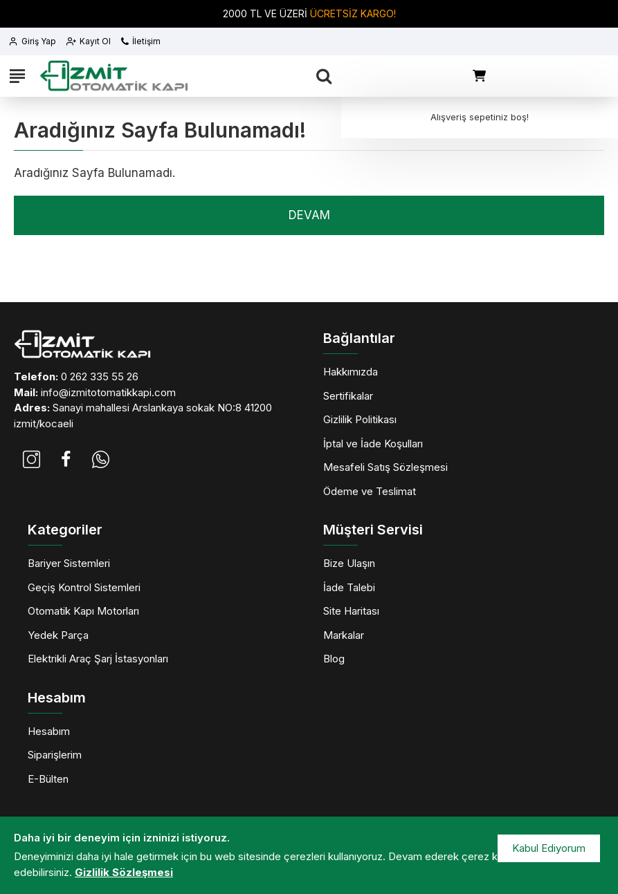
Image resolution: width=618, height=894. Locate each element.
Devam (309, 215)
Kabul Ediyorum (548, 848)
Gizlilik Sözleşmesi (124, 872)
